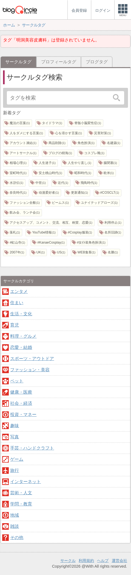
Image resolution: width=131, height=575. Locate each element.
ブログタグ (97, 61)
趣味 (14, 425)
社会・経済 (21, 403)
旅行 (14, 470)
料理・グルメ (23, 336)
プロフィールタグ (58, 61)
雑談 (14, 526)
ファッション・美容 (30, 369)
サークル (68, 560)
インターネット (25, 481)
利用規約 (86, 560)
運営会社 (119, 560)
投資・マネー (23, 414)
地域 (14, 515)
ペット (16, 381)
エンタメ (19, 291)
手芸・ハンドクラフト (32, 448)
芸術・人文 (21, 492)
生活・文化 (21, 314)
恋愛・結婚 (21, 347)
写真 (14, 437)
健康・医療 (21, 392)
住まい (16, 302)
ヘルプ (103, 560)
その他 (16, 537)
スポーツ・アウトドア (32, 358)
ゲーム (16, 459)
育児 (14, 325)
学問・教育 (21, 504)
